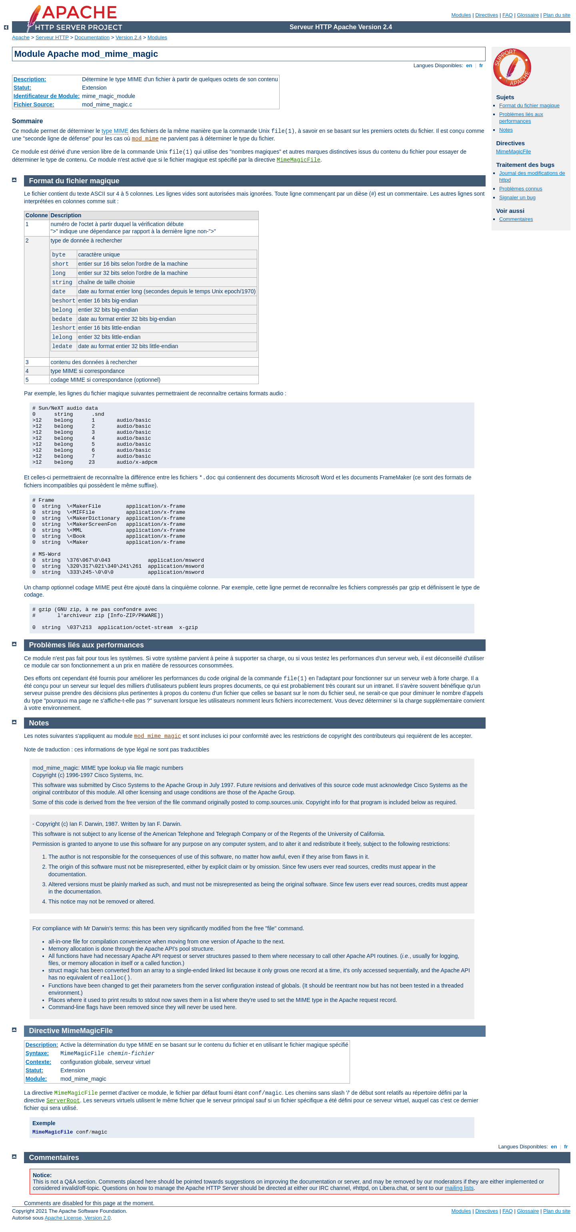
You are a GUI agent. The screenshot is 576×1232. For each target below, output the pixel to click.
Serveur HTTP (52, 37)
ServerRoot (63, 1101)
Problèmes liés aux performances (521, 117)
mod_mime (145, 139)
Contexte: (39, 1062)
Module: (36, 1079)
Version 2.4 (129, 37)
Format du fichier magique (529, 105)
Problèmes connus (520, 189)
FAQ (507, 15)
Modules (461, 15)
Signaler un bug (517, 197)
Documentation (92, 37)
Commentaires (516, 219)
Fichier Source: (34, 104)
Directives (486, 15)
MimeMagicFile (298, 160)
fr (481, 65)
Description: (30, 79)
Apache (21, 37)
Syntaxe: (37, 1053)
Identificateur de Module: (47, 96)
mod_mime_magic (157, 736)
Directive (44, 1031)
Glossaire (528, 15)
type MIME (115, 131)
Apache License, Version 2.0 (78, 1218)
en (469, 65)
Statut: (22, 87)
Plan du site (556, 15)
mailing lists (459, 1188)
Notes (506, 130)
